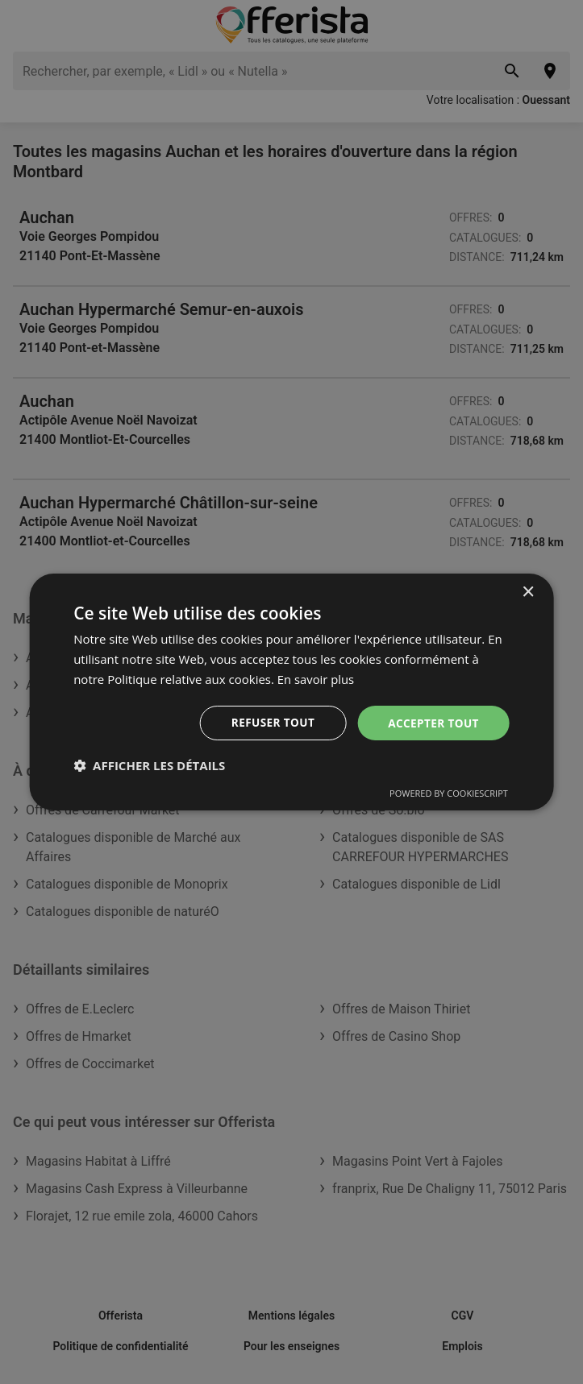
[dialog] (291, 691)
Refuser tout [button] (269, 722)
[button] (149, 766)
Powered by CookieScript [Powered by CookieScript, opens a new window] (448, 794)
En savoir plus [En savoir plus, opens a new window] (316, 678)
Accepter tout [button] (432, 722)
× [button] (528, 592)
